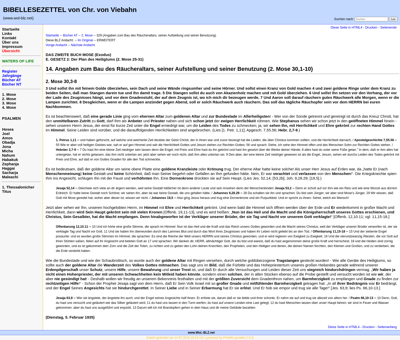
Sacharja (10, 172)
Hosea (8, 129)
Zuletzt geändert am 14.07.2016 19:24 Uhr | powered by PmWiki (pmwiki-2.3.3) (200, 337)
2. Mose (9, 99)
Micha (7, 151)
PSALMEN (11, 118)
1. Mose (9, 94)
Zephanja (10, 164)
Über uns (10, 42)
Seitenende (388, 27)
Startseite (10, 29)
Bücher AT (70, 35)
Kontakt (9, 38)
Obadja (8, 142)
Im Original (85, 40)
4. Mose (9, 107)
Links (7, 33)
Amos (7, 138)
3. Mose (9, 103)
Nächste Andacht (83, 45)
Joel (6, 133)
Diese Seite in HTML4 (346, 27)
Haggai (8, 168)
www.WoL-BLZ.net (201, 332)
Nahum (8, 155)
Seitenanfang (387, 327)
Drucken (371, 27)
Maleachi (10, 177)
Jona (6, 146)
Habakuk (10, 159)
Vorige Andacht (56, 45)
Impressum (12, 46)
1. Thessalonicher (18, 187)
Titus (6, 191)
